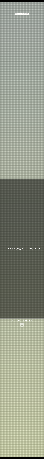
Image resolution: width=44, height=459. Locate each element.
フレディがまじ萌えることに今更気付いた (22, 249)
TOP (3, 1)
